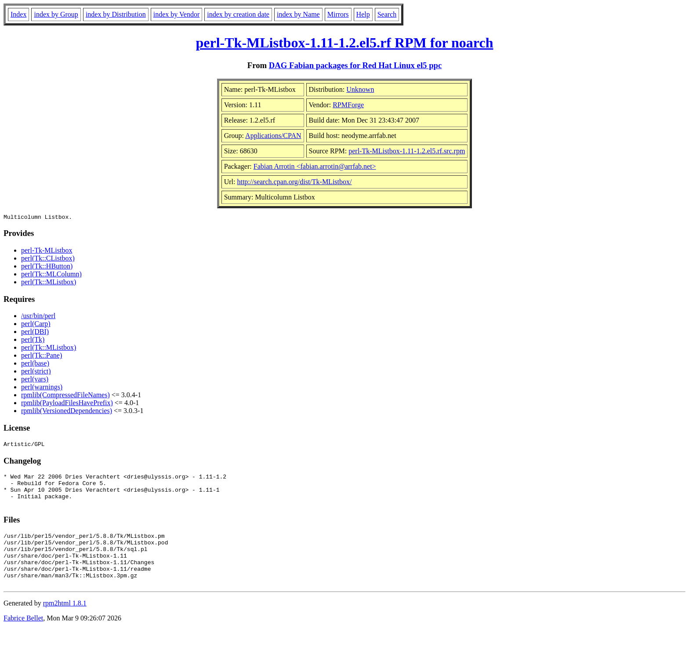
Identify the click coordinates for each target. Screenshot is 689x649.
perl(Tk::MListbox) (48, 283)
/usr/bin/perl (38, 317)
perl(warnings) (41, 388)
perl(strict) (36, 372)
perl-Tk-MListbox (46, 251)
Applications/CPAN (273, 135)
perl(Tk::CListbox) (48, 259)
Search (387, 14)
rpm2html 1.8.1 (65, 623)
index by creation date (238, 14)
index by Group (56, 14)
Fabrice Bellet (23, 638)
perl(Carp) (36, 325)
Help (363, 14)
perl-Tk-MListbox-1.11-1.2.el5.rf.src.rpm (406, 151)
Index (18, 14)
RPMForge (348, 105)
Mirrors (338, 14)
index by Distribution (116, 14)
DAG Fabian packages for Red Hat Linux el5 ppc (355, 65)
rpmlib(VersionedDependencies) (66, 412)
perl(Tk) (32, 340)
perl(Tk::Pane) (41, 356)
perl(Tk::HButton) (47, 267)
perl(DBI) (35, 333)
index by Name (298, 14)
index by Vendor (176, 14)
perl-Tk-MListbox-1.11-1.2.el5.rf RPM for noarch (344, 43)
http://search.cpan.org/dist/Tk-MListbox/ (294, 181)
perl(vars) (34, 380)
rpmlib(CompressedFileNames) (65, 396)
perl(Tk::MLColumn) (51, 275)
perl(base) (35, 364)
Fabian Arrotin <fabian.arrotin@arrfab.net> (315, 166)
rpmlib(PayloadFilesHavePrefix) (67, 404)
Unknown (360, 89)
